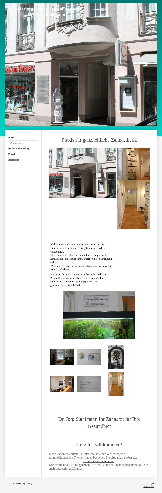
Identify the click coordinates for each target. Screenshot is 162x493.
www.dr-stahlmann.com (98, 461)
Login (151, 483)
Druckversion (16, 483)
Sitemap (29, 483)
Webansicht (148, 486)
